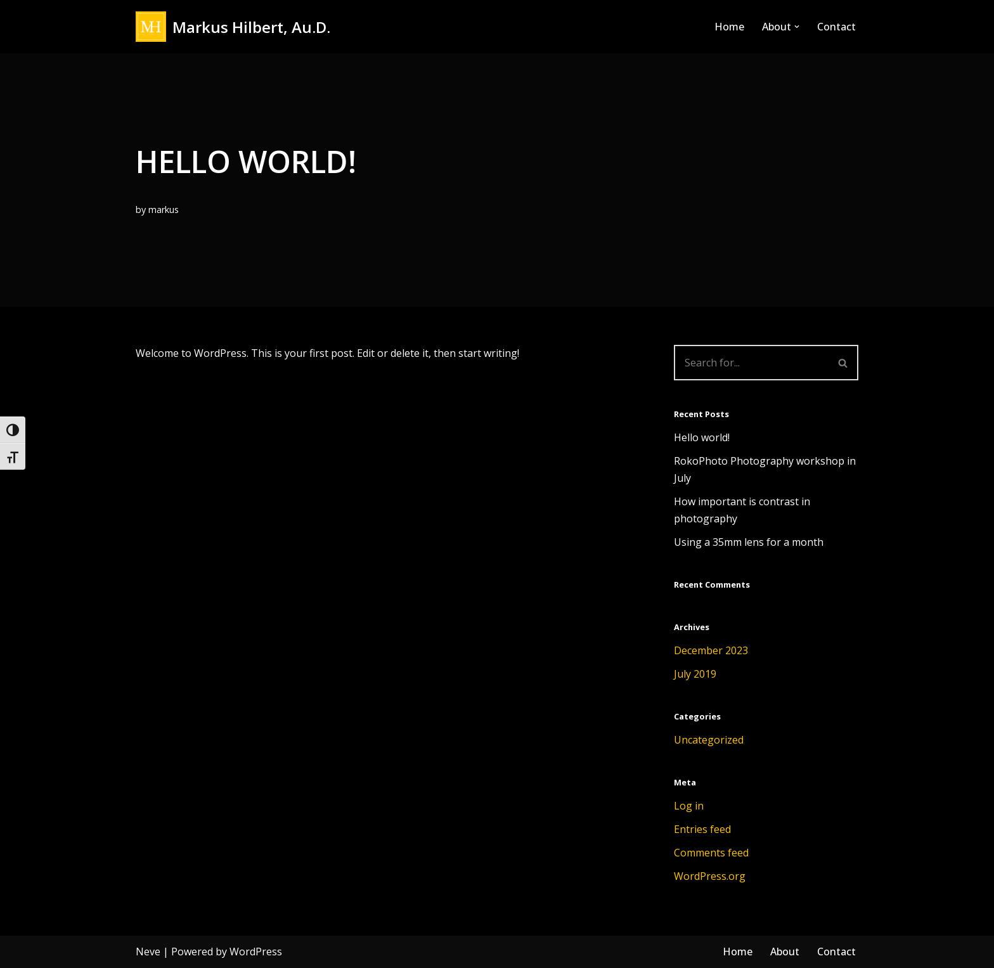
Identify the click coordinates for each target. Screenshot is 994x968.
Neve (148, 951)
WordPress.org (710, 876)
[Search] (751, 362)
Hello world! (702, 437)
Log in (689, 806)
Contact (836, 27)
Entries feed (702, 829)
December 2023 (711, 650)
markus (163, 209)
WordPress (255, 951)
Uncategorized (709, 740)
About (784, 951)
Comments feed (711, 853)
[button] (796, 26)
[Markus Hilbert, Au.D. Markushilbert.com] (233, 26)
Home (729, 27)
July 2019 (695, 674)
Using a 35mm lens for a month (748, 542)
